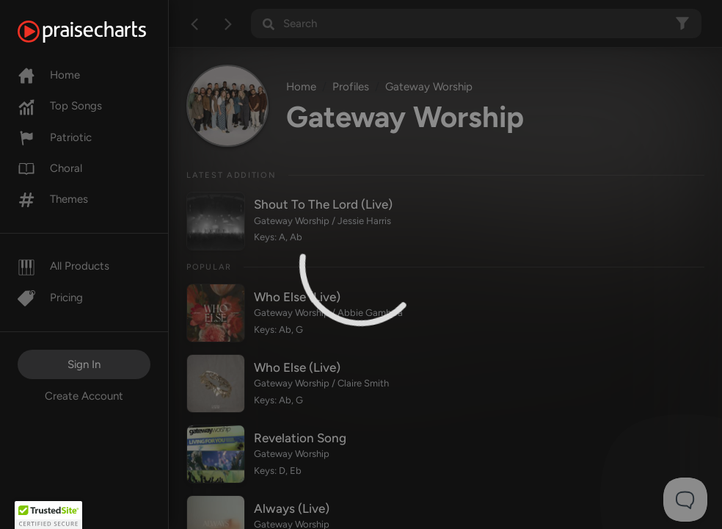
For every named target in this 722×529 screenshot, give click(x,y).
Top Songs (60, 105)
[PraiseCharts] (100, 32)
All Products (63, 266)
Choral (50, 168)
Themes (53, 199)
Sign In (84, 364)
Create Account (84, 396)
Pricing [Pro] (50, 297)
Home (49, 75)
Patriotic (55, 137)
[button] (48, 515)
